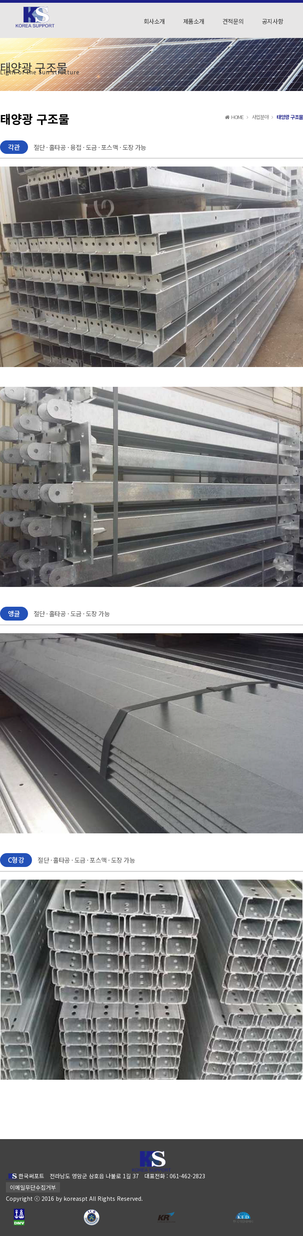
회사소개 (154, 21)
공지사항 (272, 21)
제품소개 (193, 21)
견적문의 (233, 21)
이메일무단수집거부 (33, 1187)
